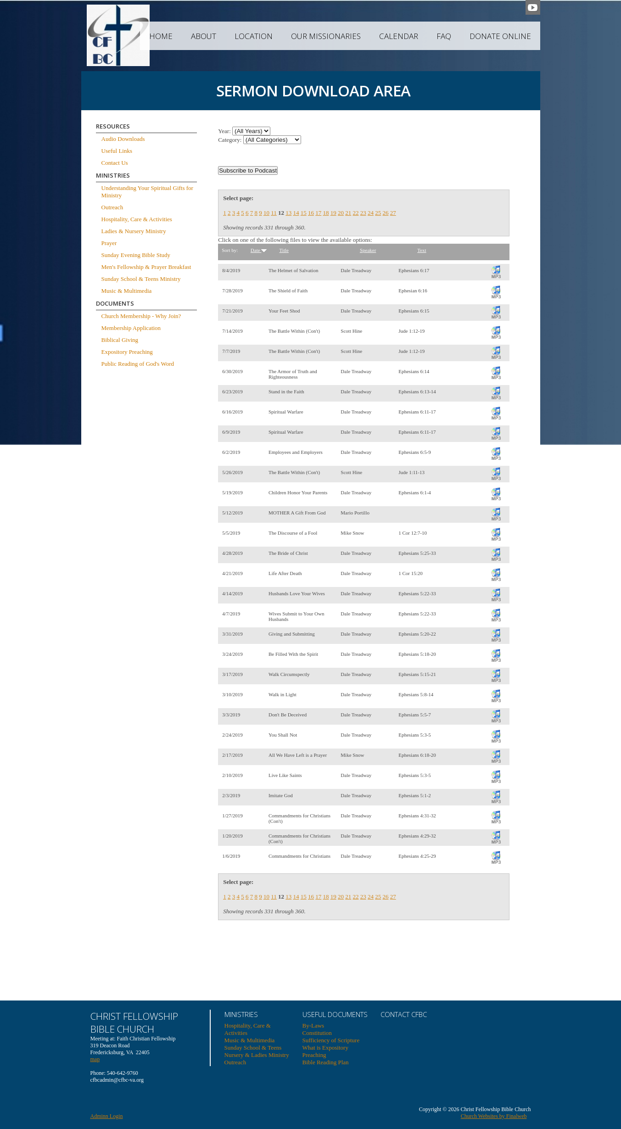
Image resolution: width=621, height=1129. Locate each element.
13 (288, 212)
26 (385, 212)
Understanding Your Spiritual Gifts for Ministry (147, 191)
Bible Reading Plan (325, 1062)
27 (393, 212)
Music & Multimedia (126, 290)
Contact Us (114, 162)
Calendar (398, 36)
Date (259, 250)
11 (274, 212)
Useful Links (117, 150)
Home (161, 36)
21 (348, 212)
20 (341, 212)
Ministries (241, 1014)
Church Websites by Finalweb (494, 1116)
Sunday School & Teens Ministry (141, 278)
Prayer (109, 243)
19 (333, 212)
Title (284, 250)
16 (311, 212)
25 (378, 212)
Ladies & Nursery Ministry (133, 231)
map (95, 1059)
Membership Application (131, 327)
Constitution (317, 1032)
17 (318, 212)
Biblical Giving (120, 339)
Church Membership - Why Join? (141, 316)
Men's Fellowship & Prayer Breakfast (146, 266)
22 (355, 212)
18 (326, 212)
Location (254, 36)
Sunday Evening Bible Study (136, 255)
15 (304, 212)
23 (363, 212)
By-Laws (313, 1025)
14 (296, 212)
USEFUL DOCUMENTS (335, 1014)
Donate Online (500, 36)
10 (266, 212)
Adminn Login (106, 1116)
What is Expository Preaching (325, 1051)
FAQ (443, 36)
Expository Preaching (127, 351)
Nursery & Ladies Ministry (256, 1054)
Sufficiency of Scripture (331, 1040)
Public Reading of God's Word (137, 363)
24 (371, 212)
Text (421, 250)
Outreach (112, 207)
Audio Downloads (123, 138)
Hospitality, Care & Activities (136, 219)
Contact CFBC (403, 1014)
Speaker (368, 250)
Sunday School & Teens (253, 1047)
